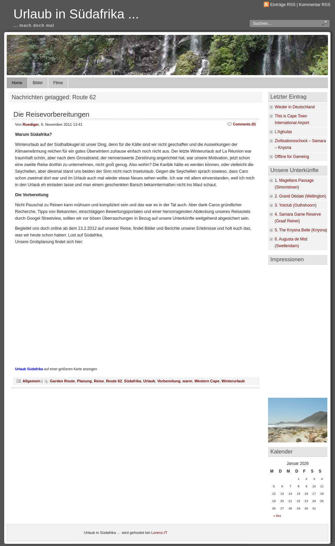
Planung (84, 381)
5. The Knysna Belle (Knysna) (301, 230)
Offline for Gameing (292, 156)
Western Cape (206, 381)
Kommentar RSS (314, 4)
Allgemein (31, 381)
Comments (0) (244, 124)
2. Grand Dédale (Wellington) (300, 196)
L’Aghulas (283, 131)
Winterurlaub (233, 381)
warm (187, 381)
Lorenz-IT (159, 533)
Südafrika (132, 381)
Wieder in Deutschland (295, 107)
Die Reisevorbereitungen (51, 114)
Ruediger (31, 124)
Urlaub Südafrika (29, 369)
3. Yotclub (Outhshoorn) (296, 205)
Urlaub (149, 381)
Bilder (38, 82)
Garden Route (62, 381)
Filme (58, 82)
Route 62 (114, 381)
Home (17, 82)
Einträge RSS (283, 4)
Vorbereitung (168, 381)
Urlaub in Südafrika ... (76, 14)
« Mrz (277, 515)
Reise (99, 381)
